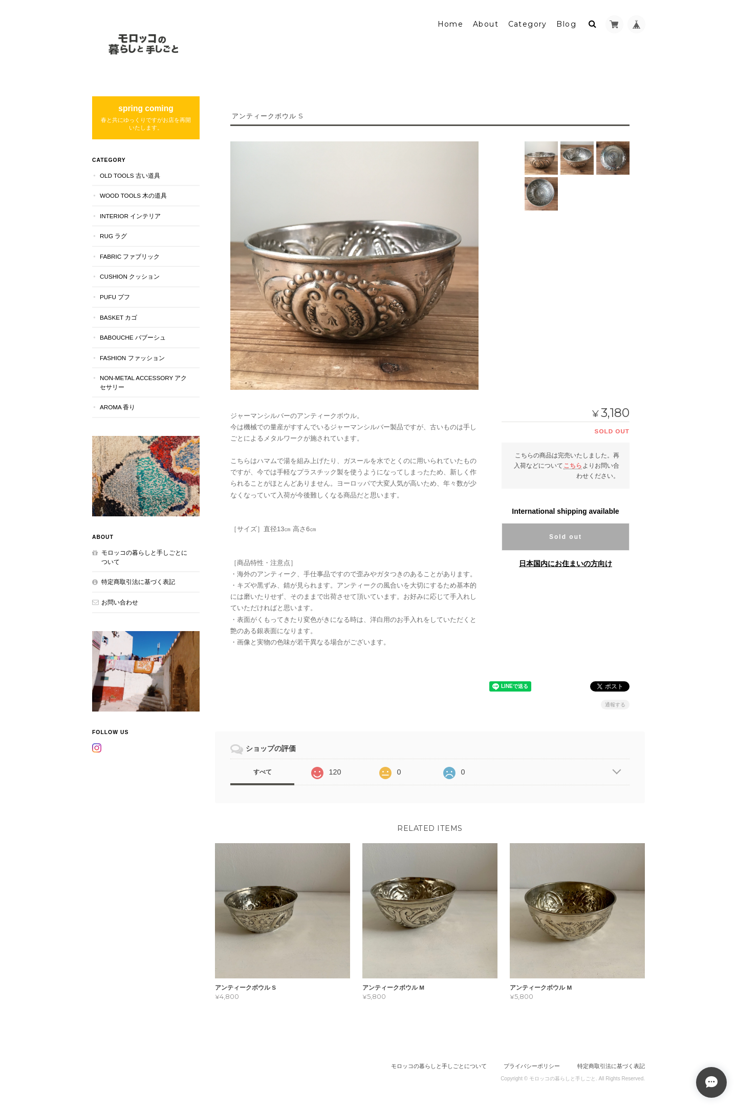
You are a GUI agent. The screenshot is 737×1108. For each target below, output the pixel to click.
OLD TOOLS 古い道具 (130, 175)
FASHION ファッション (132, 357)
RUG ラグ (113, 236)
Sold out (565, 536)
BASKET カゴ (118, 317)
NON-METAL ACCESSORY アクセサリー (143, 382)
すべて (262, 772)
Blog (566, 24)
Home (451, 24)
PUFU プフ (115, 297)
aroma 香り (117, 407)
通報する (615, 704)
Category (527, 24)
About (485, 24)
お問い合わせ (119, 602)
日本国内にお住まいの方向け (565, 563)
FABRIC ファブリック (130, 256)
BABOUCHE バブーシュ (133, 337)
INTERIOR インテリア (130, 216)
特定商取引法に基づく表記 (138, 581)
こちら (572, 465)
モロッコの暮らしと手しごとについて (144, 557)
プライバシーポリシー (532, 1066)
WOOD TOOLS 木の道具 (133, 195)
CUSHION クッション (130, 276)
